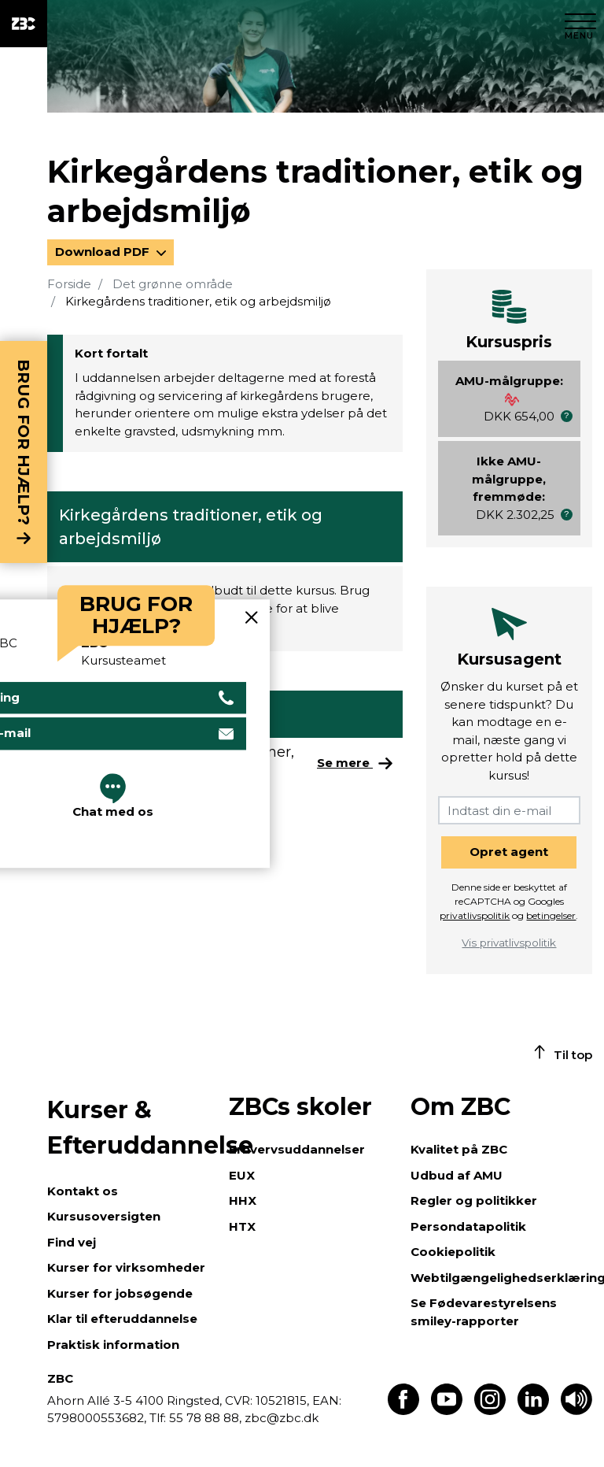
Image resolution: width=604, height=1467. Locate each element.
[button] (567, 416)
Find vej (71, 1242)
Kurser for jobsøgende (120, 1293)
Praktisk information (113, 1344)
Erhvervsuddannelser (297, 1149)
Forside (69, 283)
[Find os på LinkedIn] (533, 1410)
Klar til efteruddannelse (122, 1318)
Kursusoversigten (103, 1216)
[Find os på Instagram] (490, 1410)
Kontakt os (82, 1191)
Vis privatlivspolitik (509, 942)
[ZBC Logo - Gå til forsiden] (23, 23)
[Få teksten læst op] (576, 1410)
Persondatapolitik (468, 1226)
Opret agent (509, 851)
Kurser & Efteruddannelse (130, 1127)
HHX (242, 1200)
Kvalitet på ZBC (459, 1149)
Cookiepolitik (453, 1251)
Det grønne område (172, 283)
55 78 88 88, (205, 1417)
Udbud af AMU (457, 1175)
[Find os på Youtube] (446, 1410)
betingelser (551, 915)
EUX (242, 1175)
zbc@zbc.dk (282, 1417)
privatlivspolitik (475, 915)
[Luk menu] (580, 23)
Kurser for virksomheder (126, 1267)
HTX (242, 1226)
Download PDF (104, 251)
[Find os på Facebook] (403, 1410)
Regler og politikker (474, 1200)
